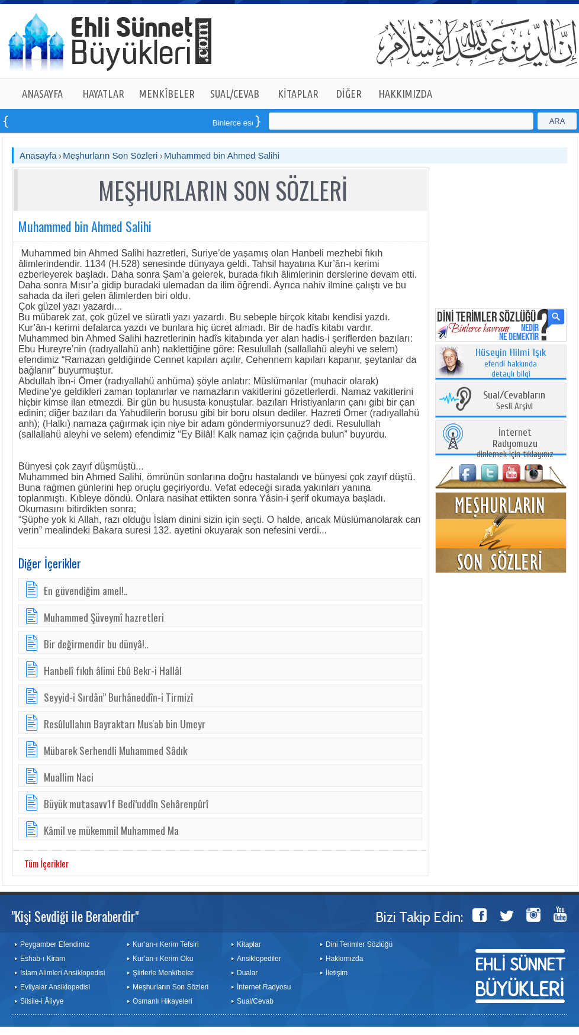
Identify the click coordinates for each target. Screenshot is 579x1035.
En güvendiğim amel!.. (85, 590)
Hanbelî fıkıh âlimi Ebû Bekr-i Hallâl (113, 670)
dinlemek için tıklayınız (515, 443)
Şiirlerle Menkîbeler (163, 973)
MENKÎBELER (167, 93)
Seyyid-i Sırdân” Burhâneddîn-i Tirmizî (118, 697)
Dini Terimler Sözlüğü (359, 944)
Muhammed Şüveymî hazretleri (104, 617)
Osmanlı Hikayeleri (162, 1001)
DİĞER (349, 93)
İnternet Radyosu (264, 987)
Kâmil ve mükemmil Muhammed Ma (111, 830)
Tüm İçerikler (46, 863)
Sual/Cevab (255, 1001)
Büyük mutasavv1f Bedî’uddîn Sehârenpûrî (126, 803)
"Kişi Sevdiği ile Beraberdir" (75, 916)
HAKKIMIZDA (405, 93)
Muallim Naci (69, 777)
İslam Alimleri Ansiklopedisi (62, 973)
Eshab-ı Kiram (42, 958)
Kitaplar (249, 944)
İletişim (337, 973)
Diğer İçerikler (49, 563)
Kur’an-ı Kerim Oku (163, 958)
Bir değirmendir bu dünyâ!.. (96, 643)
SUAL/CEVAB (234, 93)
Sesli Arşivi (514, 401)
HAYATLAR (103, 93)
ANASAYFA (42, 93)
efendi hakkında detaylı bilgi (510, 363)
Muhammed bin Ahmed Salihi (221, 155)
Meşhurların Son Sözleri (110, 155)
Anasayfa (38, 155)
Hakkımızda (344, 958)
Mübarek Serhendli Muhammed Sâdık (115, 750)
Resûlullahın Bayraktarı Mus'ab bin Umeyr (124, 723)
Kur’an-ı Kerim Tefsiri (166, 944)
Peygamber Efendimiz (54, 944)
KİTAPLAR (298, 93)
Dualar (247, 973)
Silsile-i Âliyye (41, 1001)
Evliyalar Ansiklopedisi (55, 987)
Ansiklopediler (259, 958)
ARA (557, 121)
